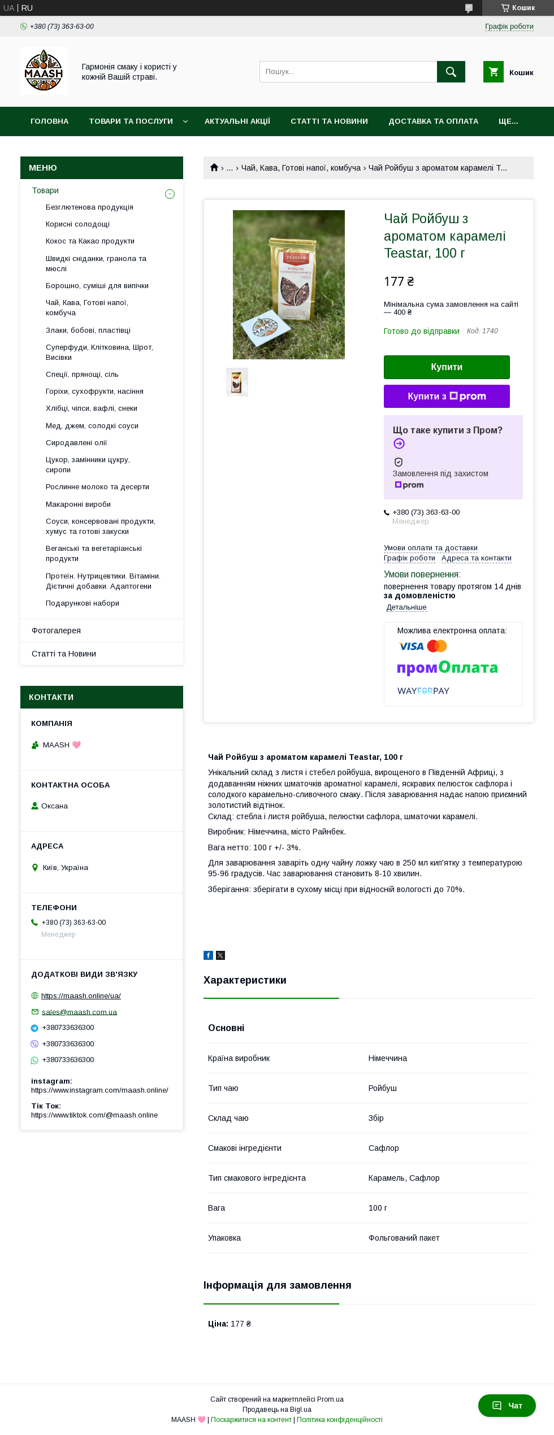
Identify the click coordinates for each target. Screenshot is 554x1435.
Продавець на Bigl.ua (277, 1410)
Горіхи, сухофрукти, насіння (95, 391)
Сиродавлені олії (76, 442)
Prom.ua (330, 1399)
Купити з (447, 397)
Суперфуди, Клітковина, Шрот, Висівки (99, 352)
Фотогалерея (56, 630)
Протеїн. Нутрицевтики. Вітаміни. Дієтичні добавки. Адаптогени (103, 581)
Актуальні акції (237, 121)
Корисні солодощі (78, 224)
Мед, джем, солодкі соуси (92, 425)
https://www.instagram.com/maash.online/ (99, 1090)
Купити (447, 367)
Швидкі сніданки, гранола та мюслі (96, 263)
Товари (45, 190)
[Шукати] (451, 71)
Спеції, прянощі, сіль (82, 374)
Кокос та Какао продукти (90, 241)
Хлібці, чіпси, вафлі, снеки (91, 408)
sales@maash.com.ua (79, 1011)
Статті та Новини (329, 121)
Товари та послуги (131, 121)
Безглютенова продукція (89, 207)
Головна (49, 121)
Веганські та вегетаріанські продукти (94, 553)
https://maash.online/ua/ (81, 996)
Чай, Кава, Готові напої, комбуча (301, 167)
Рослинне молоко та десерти (97, 486)
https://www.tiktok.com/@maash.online (94, 1115)
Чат (507, 1406)
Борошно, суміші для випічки (97, 285)
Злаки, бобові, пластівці (88, 330)
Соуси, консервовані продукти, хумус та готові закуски (100, 526)
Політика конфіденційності (340, 1420)
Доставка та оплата (433, 121)
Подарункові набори (82, 603)
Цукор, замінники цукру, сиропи (88, 464)
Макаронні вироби (78, 504)
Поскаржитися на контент (251, 1420)
